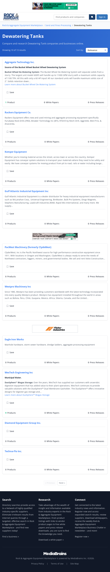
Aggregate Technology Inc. (20, 62)
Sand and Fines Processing (58, 25)
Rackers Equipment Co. (18, 112)
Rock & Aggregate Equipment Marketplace (22, 25)
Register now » (82, 536)
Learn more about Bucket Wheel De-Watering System (30, 84)
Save (10, 92)
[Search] (92, 17)
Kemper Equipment (16, 151)
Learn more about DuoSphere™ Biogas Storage (27, 395)
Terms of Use (57, 563)
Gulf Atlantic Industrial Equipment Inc (26, 191)
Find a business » (10, 536)
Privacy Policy (37, 563)
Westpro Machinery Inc (18, 286)
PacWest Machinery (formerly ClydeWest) (28, 247)
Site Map (74, 563)
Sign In (102, 17)
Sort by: (80, 50)
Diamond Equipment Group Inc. (23, 422)
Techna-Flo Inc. (13, 451)
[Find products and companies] (71, 17)
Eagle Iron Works (14, 339)
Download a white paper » (51, 539)
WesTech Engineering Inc (19, 372)
